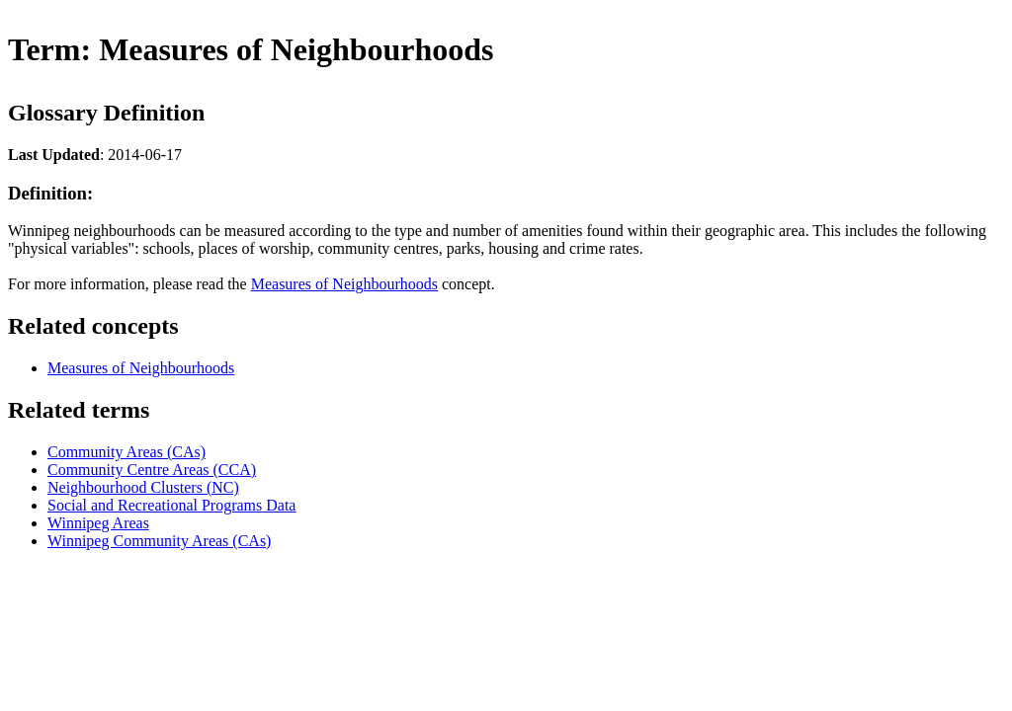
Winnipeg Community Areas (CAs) (159, 540)
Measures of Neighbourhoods (344, 284)
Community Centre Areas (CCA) (151, 469)
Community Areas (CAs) (126, 451)
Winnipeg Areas (98, 522)
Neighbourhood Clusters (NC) (143, 487)
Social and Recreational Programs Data (171, 505)
